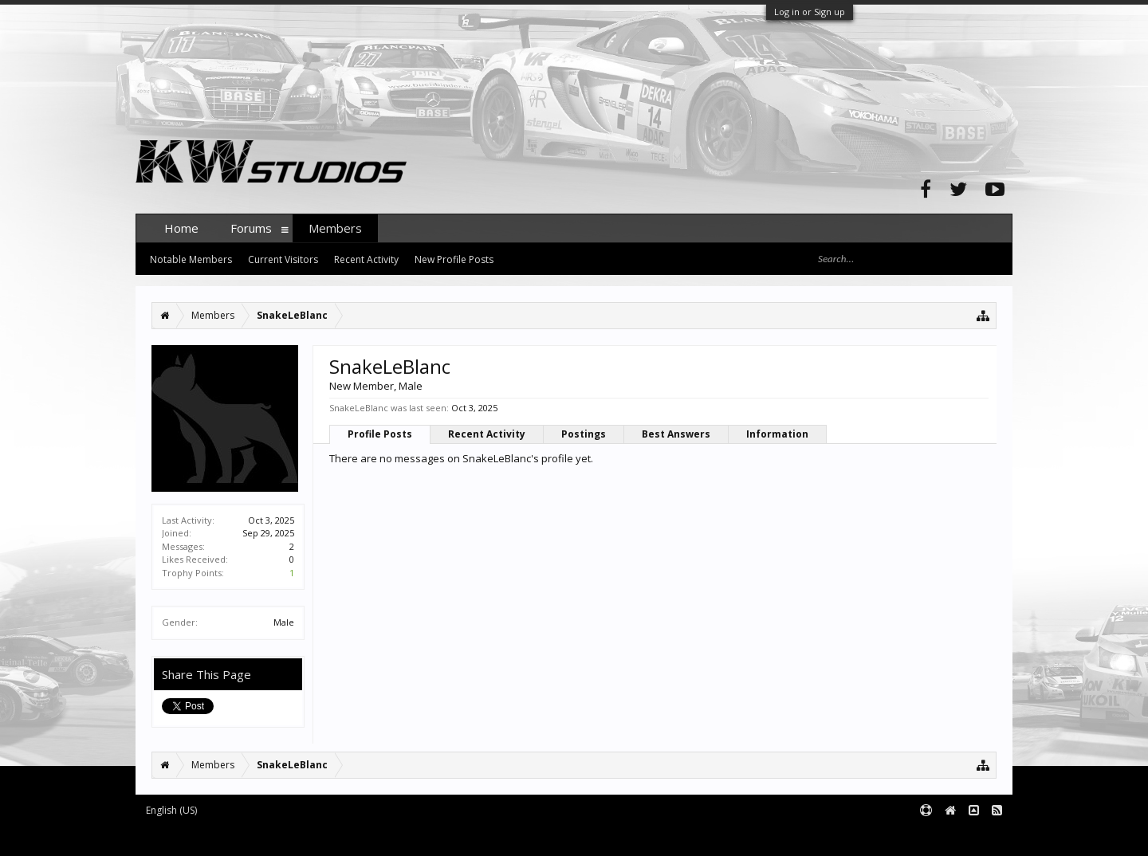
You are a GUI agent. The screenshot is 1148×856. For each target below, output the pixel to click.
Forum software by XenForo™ (256, 837)
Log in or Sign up (809, 12)
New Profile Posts (454, 259)
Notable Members (191, 259)
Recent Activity (486, 434)
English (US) (171, 810)
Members (335, 228)
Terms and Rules (972, 837)
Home (181, 228)
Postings (583, 434)
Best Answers (676, 434)
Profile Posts (380, 434)
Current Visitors (283, 259)
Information (777, 434)
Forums (251, 228)
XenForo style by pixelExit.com (448, 837)
